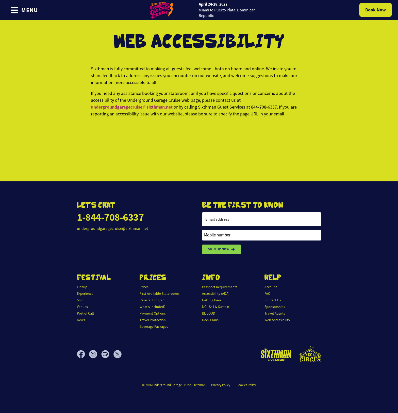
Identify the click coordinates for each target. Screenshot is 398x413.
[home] (199, 10)
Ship (80, 300)
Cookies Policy (246, 385)
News (81, 320)
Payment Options (153, 313)
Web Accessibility (277, 320)
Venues (82, 306)
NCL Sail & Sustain (215, 306)
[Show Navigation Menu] (24, 10)
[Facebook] (83, 354)
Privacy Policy (220, 385)
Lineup (82, 287)
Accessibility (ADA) (215, 293)
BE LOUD (208, 313)
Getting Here (211, 300)
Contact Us (272, 300)
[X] (117, 354)
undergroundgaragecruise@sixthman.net (132, 107)
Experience (85, 293)
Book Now (375, 10)
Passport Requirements (219, 287)
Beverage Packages (154, 326)
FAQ (267, 293)
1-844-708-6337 (110, 217)
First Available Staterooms (159, 293)
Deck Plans (210, 320)
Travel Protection (153, 320)
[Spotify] (107, 354)
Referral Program (152, 300)
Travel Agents (274, 313)
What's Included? (152, 306)
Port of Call (85, 313)
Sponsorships (274, 306)
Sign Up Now (221, 249)
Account (270, 287)
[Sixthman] (276, 354)
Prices (144, 287)
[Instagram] (95, 354)
